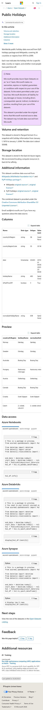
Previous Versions (20, 697)
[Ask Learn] (35, 8)
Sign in (38, 3)
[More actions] (39, 8)
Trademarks (6, 707)
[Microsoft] (21, 3)
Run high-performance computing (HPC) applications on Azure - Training (21, 662)
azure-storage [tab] (25, 429)
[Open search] (33, 3)
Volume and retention (11, 31)
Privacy (14, 700)
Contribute (5, 700)
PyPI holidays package (10, 179)
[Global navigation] (2, 3)
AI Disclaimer (6, 697)
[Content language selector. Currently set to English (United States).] (12, 686)
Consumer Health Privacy (11, 703)
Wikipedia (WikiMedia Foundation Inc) (17, 176)
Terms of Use (28, 703)
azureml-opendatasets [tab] (10, 429)
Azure (10, 8)
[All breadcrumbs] (4, 8)
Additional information (11, 37)
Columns (7, 40)
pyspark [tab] (34, 429)
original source (21, 184)
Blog (30, 697)
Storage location (9, 34)
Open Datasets (19, 8)
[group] (21, 275)
